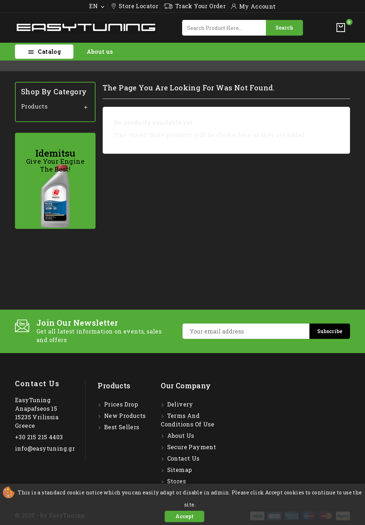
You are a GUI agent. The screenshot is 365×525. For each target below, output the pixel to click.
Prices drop (120, 404)
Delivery (179, 404)
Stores (175, 481)
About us (100, 51)
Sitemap (178, 469)
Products (34, 106)
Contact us (37, 383)
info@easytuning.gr (45, 448)
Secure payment (190, 447)
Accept (184, 516)
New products (123, 415)
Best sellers (120, 427)
